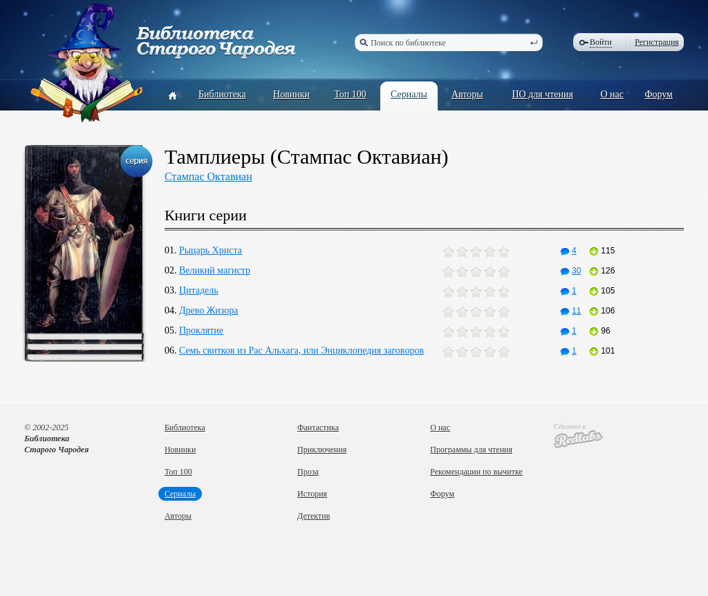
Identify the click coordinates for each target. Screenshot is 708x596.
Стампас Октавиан (208, 176)
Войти (601, 42)
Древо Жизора (208, 310)
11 (570, 311)
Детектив (313, 516)
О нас (612, 94)
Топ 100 (350, 94)
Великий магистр (214, 270)
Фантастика (318, 427)
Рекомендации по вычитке (476, 472)
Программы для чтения (471, 449)
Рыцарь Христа (210, 250)
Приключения (321, 449)
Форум (658, 94)
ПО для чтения (542, 94)
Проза (308, 472)
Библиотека (222, 94)
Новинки (291, 94)
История (312, 494)
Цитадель (198, 290)
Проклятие (201, 330)
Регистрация (657, 42)
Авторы (467, 94)
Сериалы (409, 94)
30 (570, 271)
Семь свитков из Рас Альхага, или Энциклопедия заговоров (301, 350)
